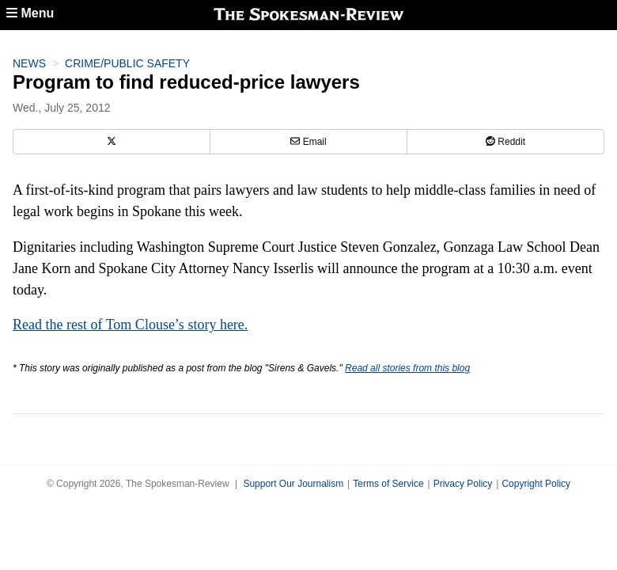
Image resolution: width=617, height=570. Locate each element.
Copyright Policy (536, 483)
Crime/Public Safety (127, 63)
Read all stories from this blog (407, 368)
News (29, 63)
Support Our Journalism (293, 483)
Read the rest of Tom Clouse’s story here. (130, 324)
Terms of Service (388, 483)
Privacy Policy (463, 483)
